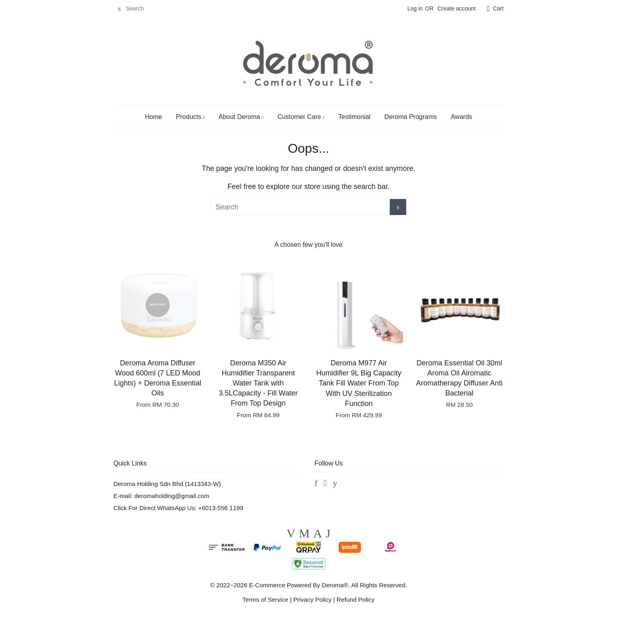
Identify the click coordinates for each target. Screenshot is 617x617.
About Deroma (240, 116)
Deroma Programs (411, 116)
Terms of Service (265, 599)
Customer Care (301, 116)
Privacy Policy (312, 599)
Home (153, 116)
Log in (415, 8)
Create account (457, 8)
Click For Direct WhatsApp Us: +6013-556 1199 (178, 507)
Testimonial (354, 116)
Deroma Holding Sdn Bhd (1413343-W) (167, 483)
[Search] (137, 8)
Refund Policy (355, 599)
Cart (498, 8)
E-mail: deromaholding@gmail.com (161, 495)
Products (190, 116)
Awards (461, 116)
